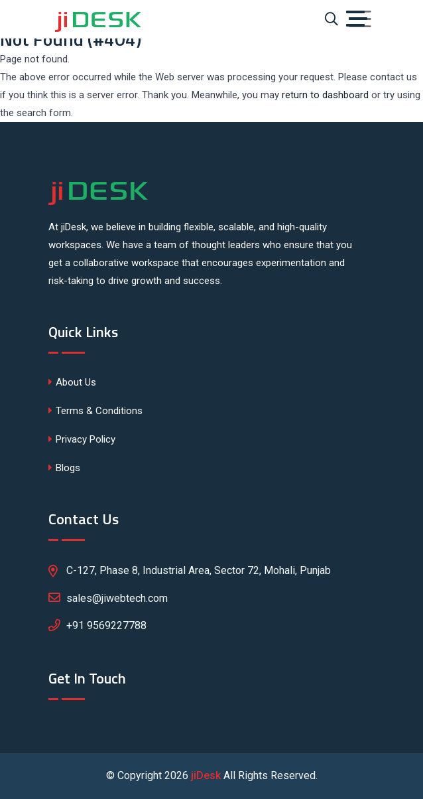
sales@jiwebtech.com (108, 597)
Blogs (64, 468)
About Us (72, 382)
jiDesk (206, 775)
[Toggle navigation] (360, 19)
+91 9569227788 (106, 625)
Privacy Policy (81, 439)
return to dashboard (325, 95)
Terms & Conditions (95, 411)
